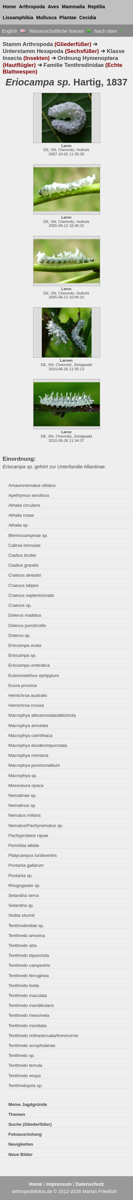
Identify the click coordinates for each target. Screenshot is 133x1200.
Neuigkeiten (20, 1144)
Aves (53, 6)
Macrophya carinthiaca (30, 735)
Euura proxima (22, 685)
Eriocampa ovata (24, 645)
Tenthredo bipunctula (28, 955)
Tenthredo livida (23, 985)
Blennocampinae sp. (28, 535)
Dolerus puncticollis (27, 625)
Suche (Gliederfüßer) (30, 1124)
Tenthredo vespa (24, 1075)
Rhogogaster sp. (24, 885)
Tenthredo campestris (29, 965)
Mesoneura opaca (25, 785)
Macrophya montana (28, 755)
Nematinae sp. (22, 795)
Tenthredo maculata (27, 995)
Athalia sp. (18, 525)
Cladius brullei (22, 555)
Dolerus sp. (19, 635)
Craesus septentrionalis (31, 595)
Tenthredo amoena (26, 935)
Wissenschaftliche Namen (60, 31)
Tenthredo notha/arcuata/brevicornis (43, 1035)
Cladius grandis (23, 565)
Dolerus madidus (24, 615)
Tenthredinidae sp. (26, 925)
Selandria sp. (21, 905)
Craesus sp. (20, 605)
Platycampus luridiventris (32, 855)
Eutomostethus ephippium (33, 675)
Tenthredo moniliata (27, 1025)
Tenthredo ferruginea (28, 975)
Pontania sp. (20, 875)
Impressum (59, 1184)
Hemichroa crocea (26, 705)
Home (9, 6)
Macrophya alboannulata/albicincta (42, 715)
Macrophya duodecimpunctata (37, 745)
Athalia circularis (24, 505)
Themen (16, 1114)
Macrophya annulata (28, 725)
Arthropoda (32, 6)
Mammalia (73, 6)
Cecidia (87, 17)
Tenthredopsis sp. (25, 1085)
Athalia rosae (21, 515)
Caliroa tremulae (24, 545)
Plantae (67, 17)
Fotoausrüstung (24, 1134)
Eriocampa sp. (22, 655)
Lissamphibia (18, 17)
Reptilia (96, 6)
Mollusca (46, 17)
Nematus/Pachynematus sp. (35, 825)
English (14, 31)
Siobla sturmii (21, 915)
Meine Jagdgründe (27, 1104)
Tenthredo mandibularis (31, 1005)
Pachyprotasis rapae (28, 835)
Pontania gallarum (25, 865)
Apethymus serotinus (28, 495)
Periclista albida (23, 845)
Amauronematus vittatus (31, 485)
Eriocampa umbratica (29, 665)
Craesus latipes (23, 585)
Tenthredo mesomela (28, 1015)
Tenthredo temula (25, 1065)
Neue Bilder (20, 1154)
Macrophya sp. (22, 775)
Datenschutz (90, 1184)
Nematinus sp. (22, 805)
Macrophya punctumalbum (34, 765)
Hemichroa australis (27, 695)
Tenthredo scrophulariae (31, 1045)
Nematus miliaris (24, 815)
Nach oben (109, 31)
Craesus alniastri (24, 575)
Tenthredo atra (22, 945)
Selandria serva (23, 895)
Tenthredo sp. (21, 1055)
